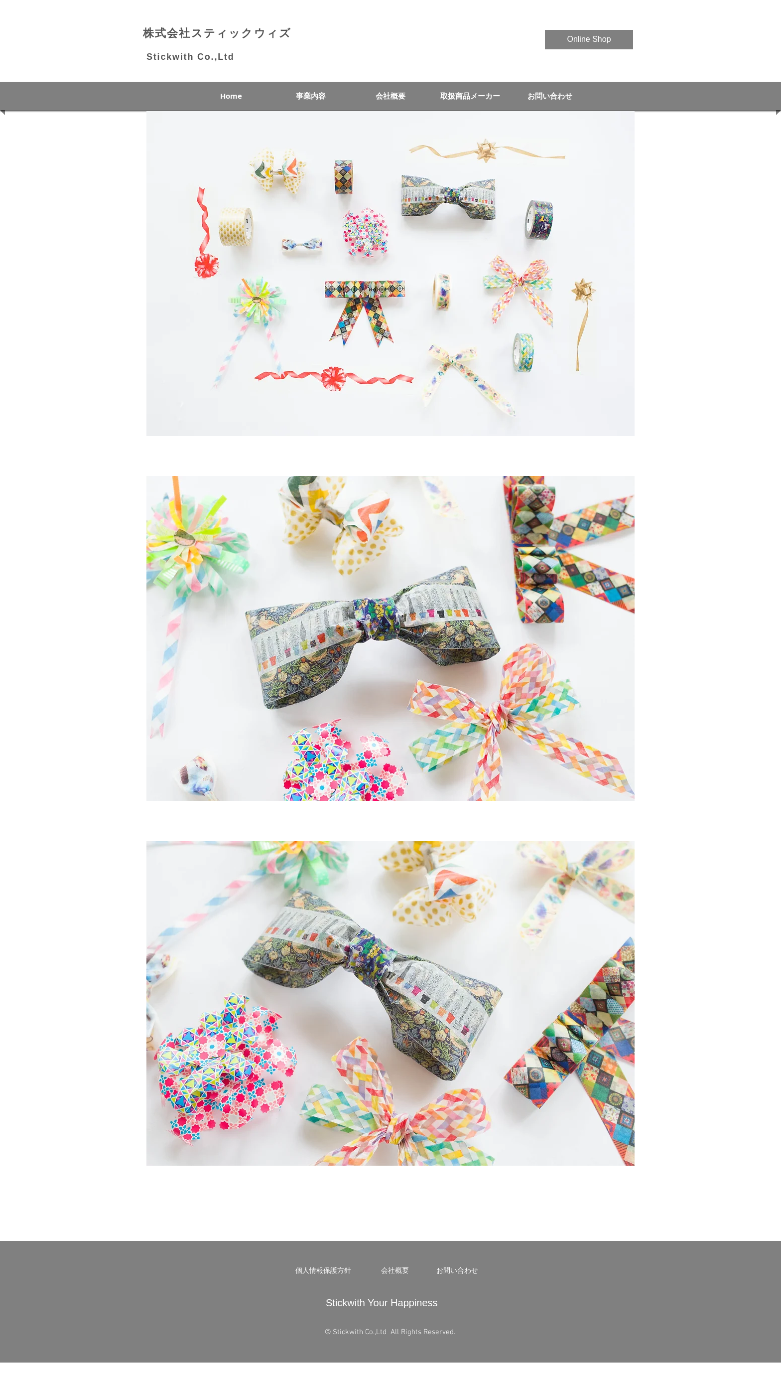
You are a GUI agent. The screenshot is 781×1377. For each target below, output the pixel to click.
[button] (390, 273)
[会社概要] (395, 1270)
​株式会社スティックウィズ (217, 33)
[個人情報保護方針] (323, 1270)
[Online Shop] (589, 39)
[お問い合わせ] (457, 1270)
